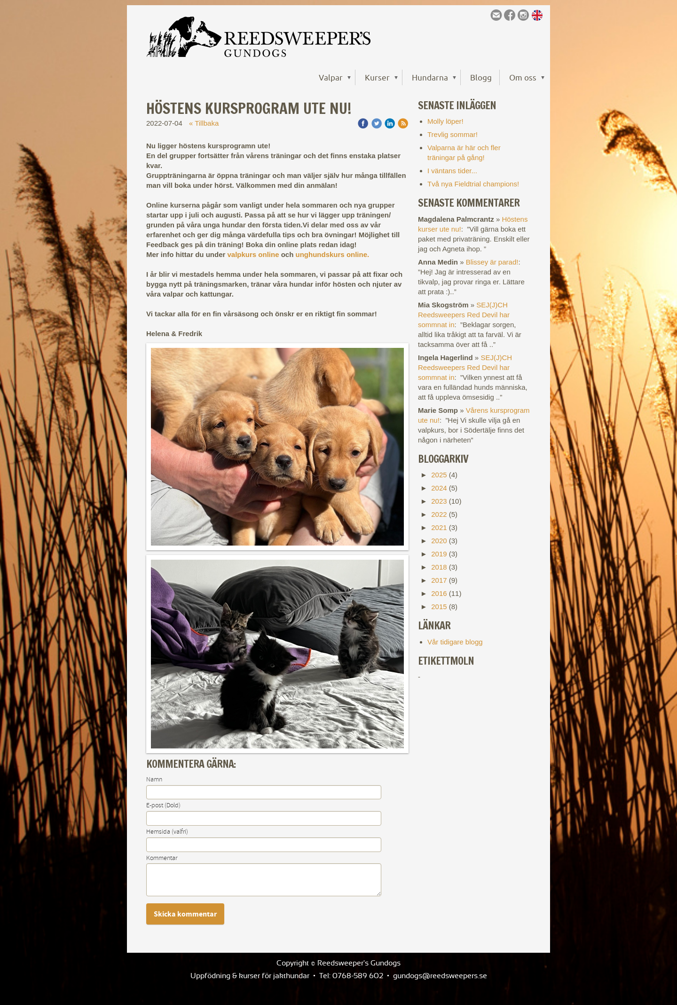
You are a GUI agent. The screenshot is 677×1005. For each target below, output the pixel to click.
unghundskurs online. (333, 254)
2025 (439, 475)
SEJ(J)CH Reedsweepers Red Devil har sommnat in (464, 315)
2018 (439, 567)
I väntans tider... (452, 171)
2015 (439, 607)
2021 (439, 527)
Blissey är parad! (492, 262)
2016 (439, 593)
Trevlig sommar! (452, 134)
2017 (439, 580)
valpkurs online (254, 254)
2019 (439, 554)
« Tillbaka (204, 123)
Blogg (481, 77)
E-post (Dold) (163, 805)
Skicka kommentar (185, 914)
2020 (439, 541)
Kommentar (161, 858)
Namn (154, 779)
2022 (439, 514)
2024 (439, 488)
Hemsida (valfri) (167, 832)
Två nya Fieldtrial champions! (473, 184)
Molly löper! (445, 121)
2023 (439, 501)
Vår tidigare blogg (455, 642)
